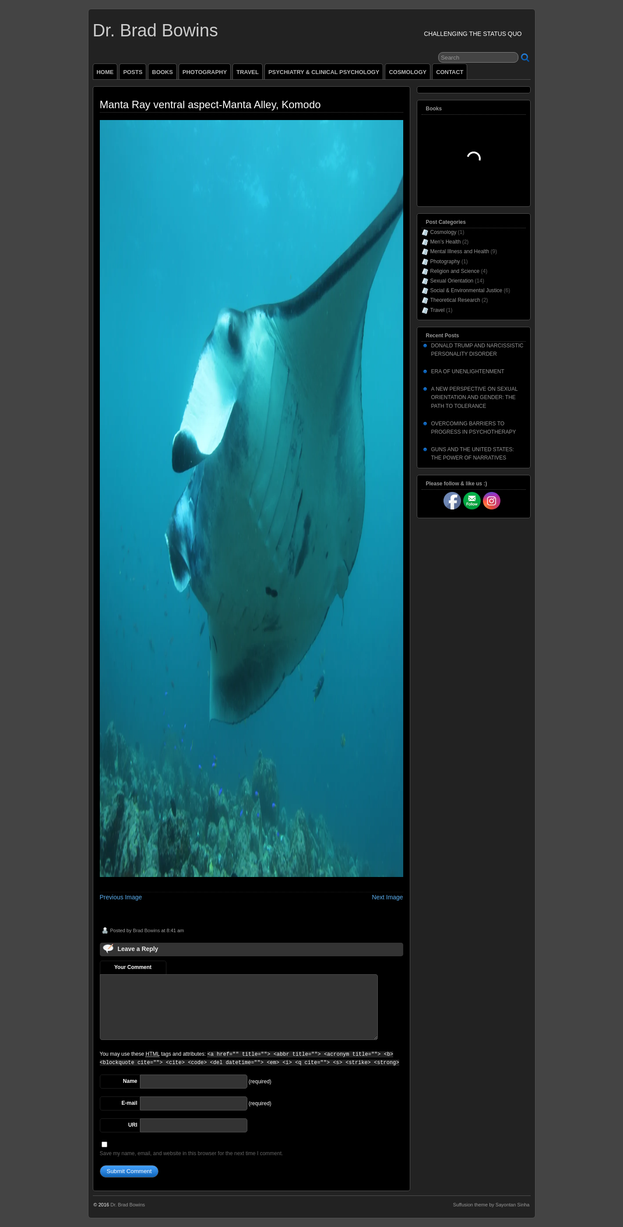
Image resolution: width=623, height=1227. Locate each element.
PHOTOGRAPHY (205, 72)
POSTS (132, 72)
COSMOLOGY (407, 72)
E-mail (129, 1103)
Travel (437, 310)
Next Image (387, 897)
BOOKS (162, 72)
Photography (445, 261)
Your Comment (132, 967)
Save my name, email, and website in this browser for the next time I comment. (191, 1153)
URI (132, 1125)
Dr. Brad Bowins (155, 30)
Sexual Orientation (452, 281)
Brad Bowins (146, 930)
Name (130, 1081)
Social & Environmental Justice (466, 290)
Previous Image (121, 897)
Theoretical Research (455, 300)
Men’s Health (445, 242)
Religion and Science (455, 271)
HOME (105, 72)
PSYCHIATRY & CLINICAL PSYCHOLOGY (324, 72)
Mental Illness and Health (459, 251)
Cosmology (443, 232)
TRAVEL (247, 72)
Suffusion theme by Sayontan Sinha (491, 1204)
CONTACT (449, 72)
